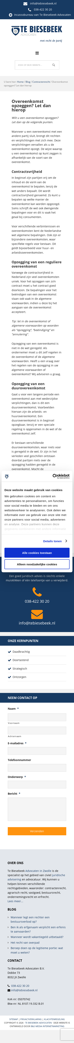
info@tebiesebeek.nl (43, 3)
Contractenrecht (41, 81)
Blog (28, 81)
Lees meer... (15, 901)
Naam (13, 708)
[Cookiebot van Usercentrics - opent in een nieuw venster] (53, 476)
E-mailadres (17, 743)
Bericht (14, 793)
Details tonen (52, 541)
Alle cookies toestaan (37, 552)
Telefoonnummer (19, 760)
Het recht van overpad (25, 942)
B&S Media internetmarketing (47, 1026)
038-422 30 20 (43, 9)
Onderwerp (17, 777)
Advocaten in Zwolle (38, 871)
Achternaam (14, 736)
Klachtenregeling (54, 1019)
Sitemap (13, 1019)
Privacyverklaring (31, 1019)
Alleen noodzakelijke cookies (37, 564)
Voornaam (13, 723)
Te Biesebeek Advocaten (38, 1022)
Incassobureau (23, 15)
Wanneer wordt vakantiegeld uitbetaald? (37, 937)
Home (20, 81)
